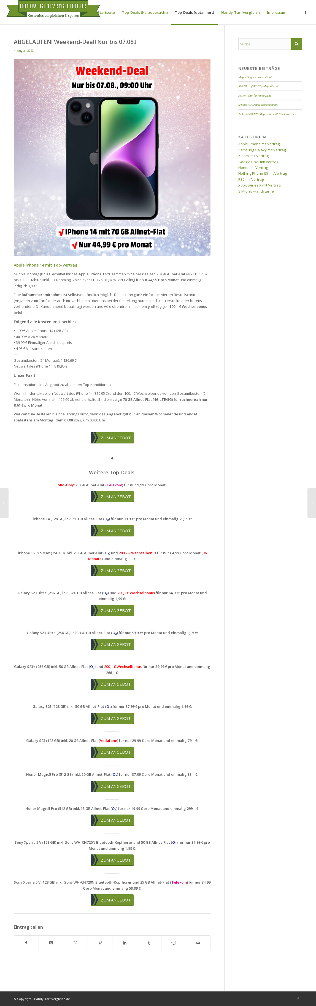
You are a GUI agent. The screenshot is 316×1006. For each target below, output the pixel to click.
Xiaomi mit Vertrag (253, 155)
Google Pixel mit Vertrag (258, 161)
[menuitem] (106, 12)
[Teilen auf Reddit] (173, 943)
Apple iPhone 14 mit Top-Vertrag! (46, 265)
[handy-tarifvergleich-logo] (53, 12)
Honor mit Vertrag (253, 167)
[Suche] (270, 44)
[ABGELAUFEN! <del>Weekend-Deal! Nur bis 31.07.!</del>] (4, 503)
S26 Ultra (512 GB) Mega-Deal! (258, 86)
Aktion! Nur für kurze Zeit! (254, 95)
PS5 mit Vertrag (251, 179)
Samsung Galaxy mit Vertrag (262, 149)
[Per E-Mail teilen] (198, 943)
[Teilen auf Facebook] (26, 943)
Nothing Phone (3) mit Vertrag (262, 173)
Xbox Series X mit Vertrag (259, 185)
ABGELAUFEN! (267, 114)
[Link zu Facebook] (305, 12)
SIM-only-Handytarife (256, 191)
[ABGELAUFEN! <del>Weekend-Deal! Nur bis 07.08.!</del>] (311, 503)
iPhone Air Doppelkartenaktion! (258, 104)
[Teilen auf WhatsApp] (75, 943)
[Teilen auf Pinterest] (100, 943)
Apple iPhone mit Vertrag (259, 143)
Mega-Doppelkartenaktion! (255, 77)
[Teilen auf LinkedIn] (124, 943)
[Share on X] (51, 943)
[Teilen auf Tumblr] (149, 943)
